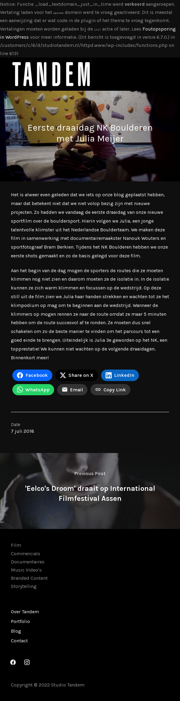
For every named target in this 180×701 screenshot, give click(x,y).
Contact (19, 641)
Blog (16, 631)
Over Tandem (25, 612)
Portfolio (20, 621)
